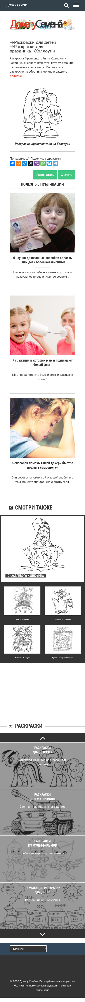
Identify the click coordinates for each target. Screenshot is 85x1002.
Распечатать (45, 174)
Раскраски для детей (35, 42)
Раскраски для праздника (26, 48)
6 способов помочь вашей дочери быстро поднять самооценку (42, 465)
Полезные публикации (42, 184)
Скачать (66, 174)
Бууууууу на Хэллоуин (63, 620)
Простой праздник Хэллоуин (62, 658)
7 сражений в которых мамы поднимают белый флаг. (42, 362)
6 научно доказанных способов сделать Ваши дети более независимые (42, 260)
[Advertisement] (42, 690)
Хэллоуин (45, 50)
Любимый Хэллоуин (22, 658)
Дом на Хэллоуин (22, 620)
